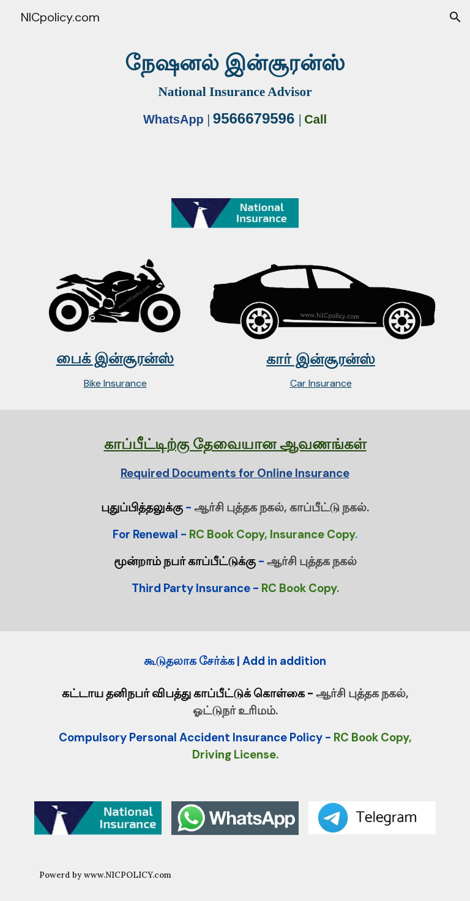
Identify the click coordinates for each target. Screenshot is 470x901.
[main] (234, 92)
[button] (455, 17)
